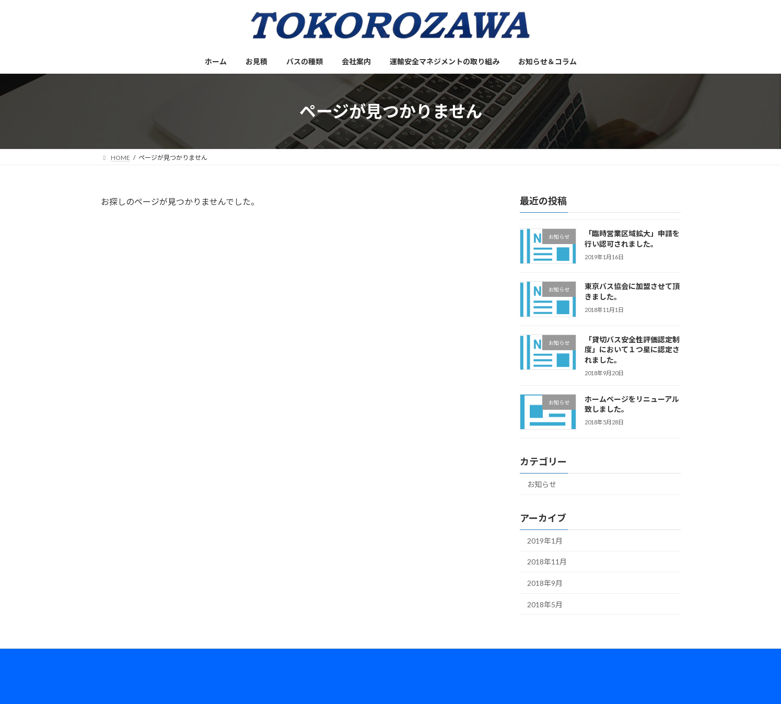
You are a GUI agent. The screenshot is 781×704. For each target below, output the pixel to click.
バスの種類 (204, 658)
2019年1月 (545, 540)
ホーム (120, 658)
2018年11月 (547, 562)
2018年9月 (545, 583)
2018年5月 (545, 604)
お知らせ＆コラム (426, 658)
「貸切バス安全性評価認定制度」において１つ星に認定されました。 (631, 349)
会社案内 (253, 658)
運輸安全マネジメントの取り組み (333, 658)
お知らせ (541, 484)
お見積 (159, 658)
